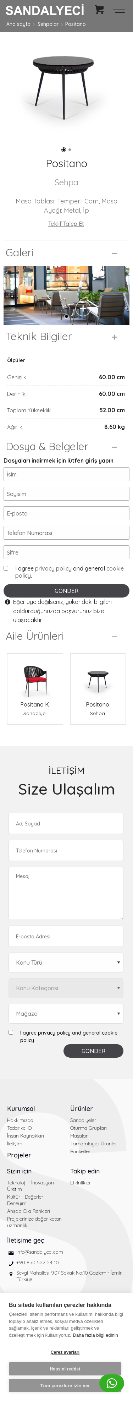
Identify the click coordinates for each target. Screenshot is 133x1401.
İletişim (14, 1143)
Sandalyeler (83, 1120)
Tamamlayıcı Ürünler (93, 1143)
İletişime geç (25, 1240)
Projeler (19, 1155)
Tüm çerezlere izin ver (65, 1385)
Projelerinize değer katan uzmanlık (34, 1222)
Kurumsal (21, 1109)
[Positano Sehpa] (98, 677)
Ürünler (81, 1109)
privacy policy (53, 568)
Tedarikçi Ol (20, 1128)
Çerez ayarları (65, 1352)
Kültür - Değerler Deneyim (25, 1200)
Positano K (34, 704)
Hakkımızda (20, 1120)
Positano (75, 24)
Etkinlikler (80, 1182)
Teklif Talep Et (66, 223)
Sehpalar (48, 24)
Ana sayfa (18, 24)
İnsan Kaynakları (25, 1136)
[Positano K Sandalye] (35, 677)
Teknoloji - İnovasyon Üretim (30, 1185)
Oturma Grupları (88, 1128)
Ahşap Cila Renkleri (28, 1211)
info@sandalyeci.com (39, 1252)
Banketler (80, 1151)
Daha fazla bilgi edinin (95, 1335)
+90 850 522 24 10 (37, 1262)
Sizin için (19, 1171)
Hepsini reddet (65, 1369)
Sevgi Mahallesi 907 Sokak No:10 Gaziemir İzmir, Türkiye (69, 1276)
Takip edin (85, 1171)
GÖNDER (66, 590)
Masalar (79, 1136)
